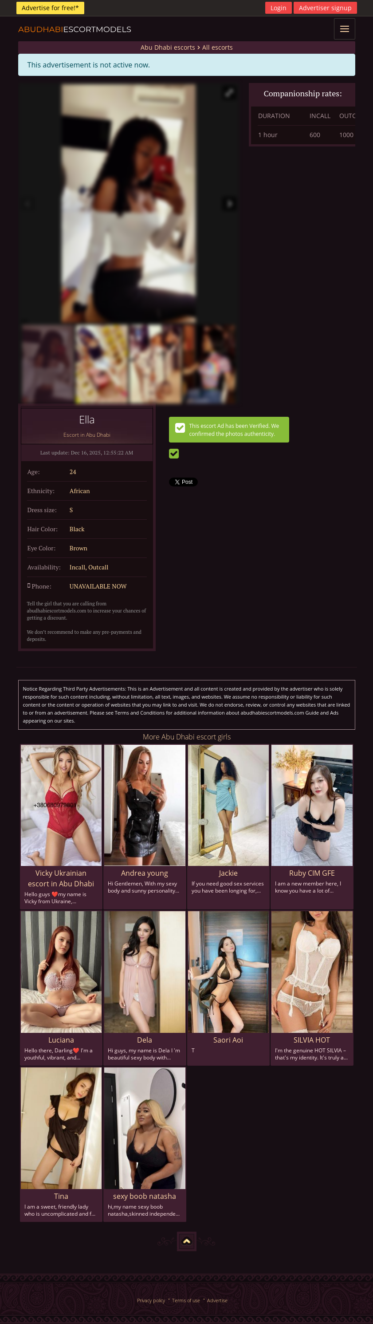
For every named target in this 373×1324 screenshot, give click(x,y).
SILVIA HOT (312, 1040)
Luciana (61, 1040)
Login (279, 8)
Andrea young (144, 873)
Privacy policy (151, 1300)
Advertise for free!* (50, 8)
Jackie (228, 873)
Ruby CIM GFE (312, 873)
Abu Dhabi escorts (168, 47)
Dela (144, 1040)
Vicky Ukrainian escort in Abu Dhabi (61, 878)
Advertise (217, 1300)
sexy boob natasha (144, 1196)
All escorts (217, 47)
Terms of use (186, 1300)
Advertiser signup (325, 8)
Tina (61, 1196)
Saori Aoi (228, 1040)
